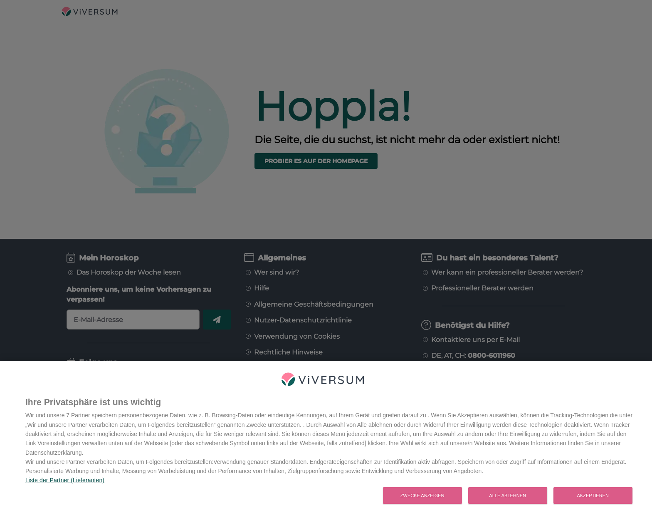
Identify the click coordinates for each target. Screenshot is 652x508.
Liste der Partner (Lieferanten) (64, 484)
